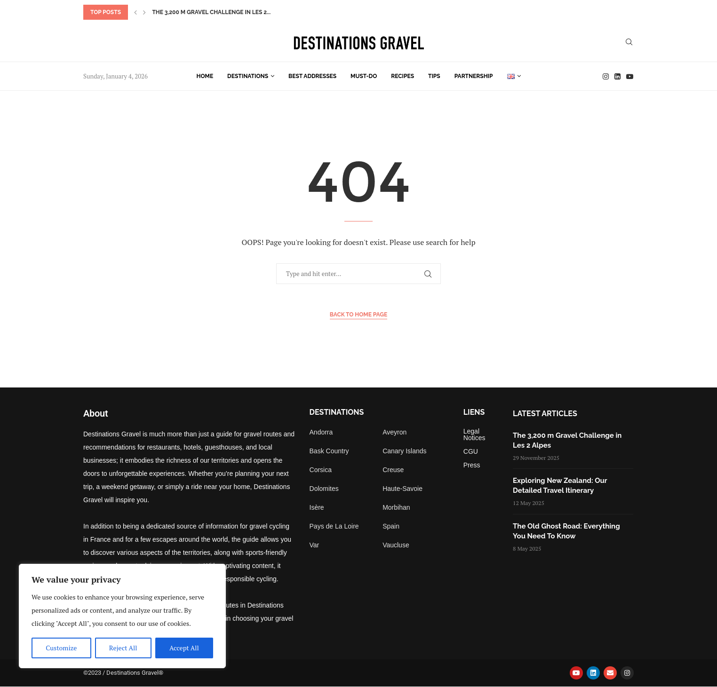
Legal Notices (474, 434)
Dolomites (324, 488)
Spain (390, 526)
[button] (135, 12)
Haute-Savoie (402, 488)
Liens (474, 412)
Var (314, 545)
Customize (61, 647)
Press (471, 465)
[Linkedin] (617, 76)
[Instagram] (605, 76)
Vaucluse (395, 545)
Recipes (402, 76)
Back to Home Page (359, 314)
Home (205, 76)
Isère (317, 507)
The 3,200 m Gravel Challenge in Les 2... (211, 12)
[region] (122, 616)
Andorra (321, 432)
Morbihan (396, 507)
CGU (470, 451)
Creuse (393, 469)
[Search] (629, 43)
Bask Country (329, 451)
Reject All (123, 647)
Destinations (247, 76)
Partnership (473, 76)
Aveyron (394, 432)
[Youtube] (630, 76)
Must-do (364, 76)
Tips (434, 76)
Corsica (321, 469)
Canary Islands (404, 451)
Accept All (184, 647)
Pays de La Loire (334, 526)
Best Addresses (312, 76)
